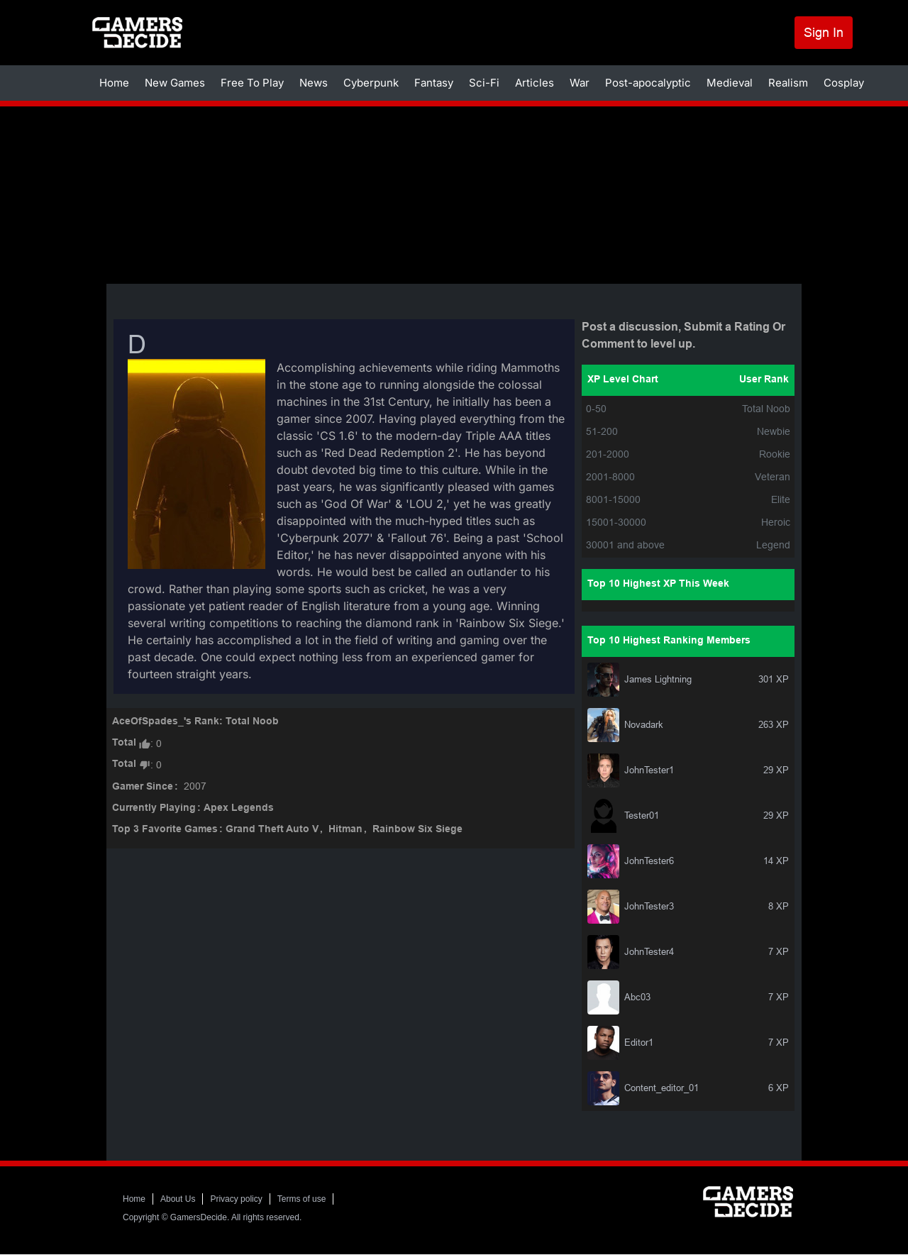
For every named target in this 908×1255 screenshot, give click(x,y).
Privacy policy (236, 1199)
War (579, 82)
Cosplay (844, 82)
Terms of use (301, 1199)
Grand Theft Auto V (272, 829)
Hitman (345, 829)
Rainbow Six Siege (417, 829)
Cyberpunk (371, 82)
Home (114, 82)
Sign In (823, 32)
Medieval (730, 82)
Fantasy (433, 82)
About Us (177, 1199)
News (313, 82)
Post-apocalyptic (648, 82)
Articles (534, 82)
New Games (175, 82)
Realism (788, 82)
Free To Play (252, 82)
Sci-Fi (484, 82)
